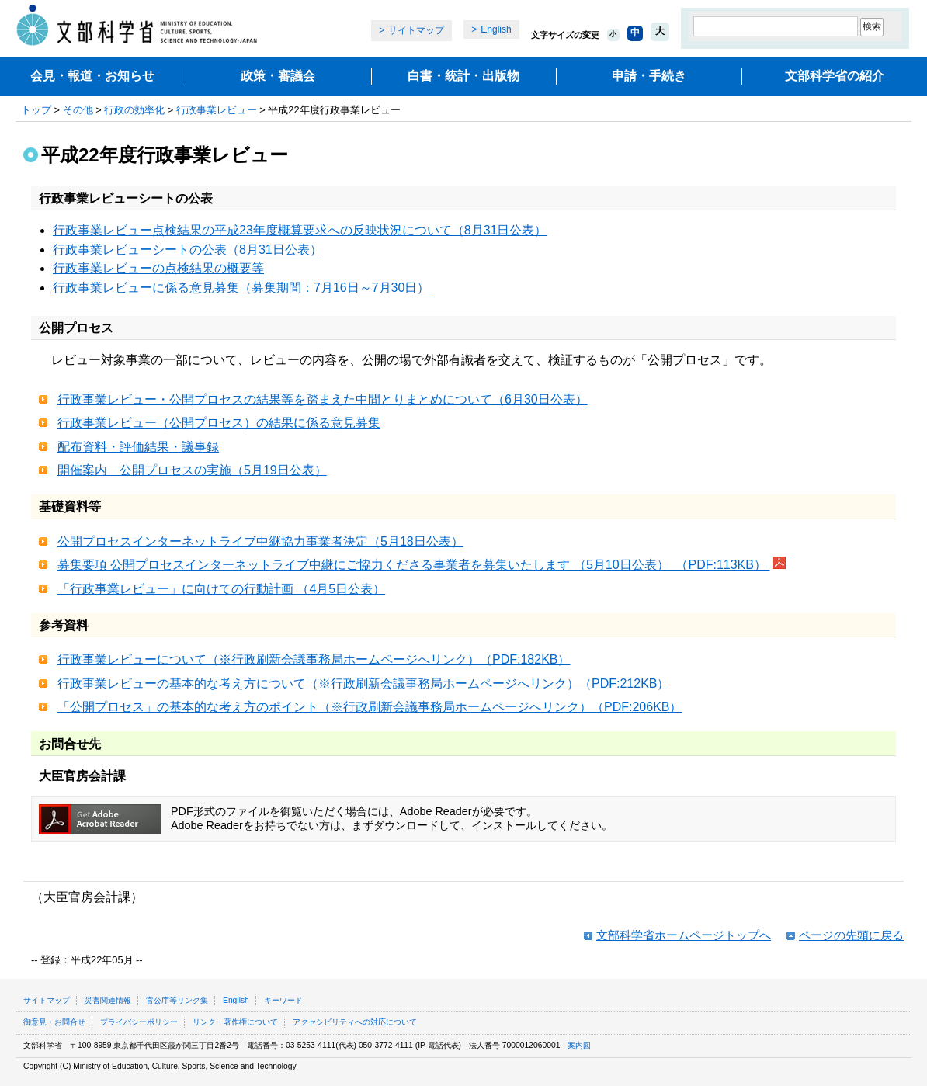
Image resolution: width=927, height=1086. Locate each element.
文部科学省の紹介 (834, 75)
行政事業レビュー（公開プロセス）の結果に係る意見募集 (218, 422)
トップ (36, 110)
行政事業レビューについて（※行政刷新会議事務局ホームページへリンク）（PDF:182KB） (313, 659)
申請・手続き (649, 75)
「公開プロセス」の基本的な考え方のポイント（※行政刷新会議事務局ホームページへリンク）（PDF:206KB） (369, 706)
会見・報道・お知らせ (92, 75)
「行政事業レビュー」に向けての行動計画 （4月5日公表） (221, 588)
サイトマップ (416, 30)
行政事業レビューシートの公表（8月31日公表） (187, 249)
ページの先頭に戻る (851, 935)
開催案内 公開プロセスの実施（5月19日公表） (192, 470)
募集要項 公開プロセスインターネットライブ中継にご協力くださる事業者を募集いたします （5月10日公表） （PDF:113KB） (413, 564)
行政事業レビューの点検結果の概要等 (158, 268)
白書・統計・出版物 (463, 75)
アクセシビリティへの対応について (355, 1022)
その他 (78, 110)
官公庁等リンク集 (177, 1000)
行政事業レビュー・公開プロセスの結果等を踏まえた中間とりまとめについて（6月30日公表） (322, 399)
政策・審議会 (278, 75)
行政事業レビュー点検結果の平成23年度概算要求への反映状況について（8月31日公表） (300, 230)
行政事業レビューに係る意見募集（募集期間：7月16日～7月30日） (241, 287)
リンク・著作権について (235, 1022)
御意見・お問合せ (54, 1022)
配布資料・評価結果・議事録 (138, 446)
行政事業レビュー (216, 110)
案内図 (579, 1045)
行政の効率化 (134, 110)
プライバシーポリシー (139, 1022)
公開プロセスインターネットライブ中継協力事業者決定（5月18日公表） (260, 541)
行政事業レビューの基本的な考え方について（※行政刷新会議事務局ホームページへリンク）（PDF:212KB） (363, 683)
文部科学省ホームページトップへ (683, 935)
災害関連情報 (108, 1000)
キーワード (283, 1000)
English (496, 29)
